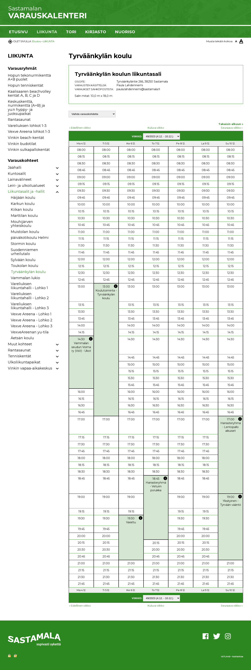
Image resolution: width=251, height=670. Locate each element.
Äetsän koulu (22, 338)
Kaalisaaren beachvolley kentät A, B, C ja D (29, 93)
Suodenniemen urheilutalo (24, 252)
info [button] (116, 286)
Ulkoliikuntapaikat (24, 362)
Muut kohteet (20, 344)
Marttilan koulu (24, 216)
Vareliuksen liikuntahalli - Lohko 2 (30, 296)
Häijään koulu (23, 197)
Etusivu (36, 41)
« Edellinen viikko (80, 127)
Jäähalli (14, 167)
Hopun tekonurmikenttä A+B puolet (29, 77)
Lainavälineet (20, 179)
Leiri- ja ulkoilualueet (26, 185)
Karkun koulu (23, 204)
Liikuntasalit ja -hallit (26, 191)
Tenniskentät (19, 356)
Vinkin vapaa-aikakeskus (30, 368)
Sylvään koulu (23, 260)
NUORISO (125, 31)
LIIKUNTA (47, 31)
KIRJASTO (95, 31)
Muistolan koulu (25, 232)
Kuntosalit (17, 173)
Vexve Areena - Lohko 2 (31, 320)
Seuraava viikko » (232, 127)
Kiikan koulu (22, 209)
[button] (57, 168)
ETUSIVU (18, 31)
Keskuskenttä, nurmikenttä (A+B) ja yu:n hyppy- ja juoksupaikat (26, 107)
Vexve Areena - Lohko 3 (31, 326)
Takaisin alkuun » (230, 124)
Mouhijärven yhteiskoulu (22, 224)
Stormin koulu (23, 244)
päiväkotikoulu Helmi (30, 238)
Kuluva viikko (156, 127)
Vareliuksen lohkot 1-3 (27, 126)
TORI (71, 31)
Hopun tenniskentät (25, 85)
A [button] (236, 41)
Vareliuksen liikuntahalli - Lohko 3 (30, 306)
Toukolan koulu (24, 266)
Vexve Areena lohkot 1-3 (29, 131)
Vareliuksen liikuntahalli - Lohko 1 (29, 286)
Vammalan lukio (25, 278)
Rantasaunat (19, 119)
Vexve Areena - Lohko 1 (31, 314)
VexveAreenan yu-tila (30, 332)
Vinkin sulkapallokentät (29, 150)
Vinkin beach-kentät (26, 138)
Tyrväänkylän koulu (28, 272)
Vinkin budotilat (22, 144)
